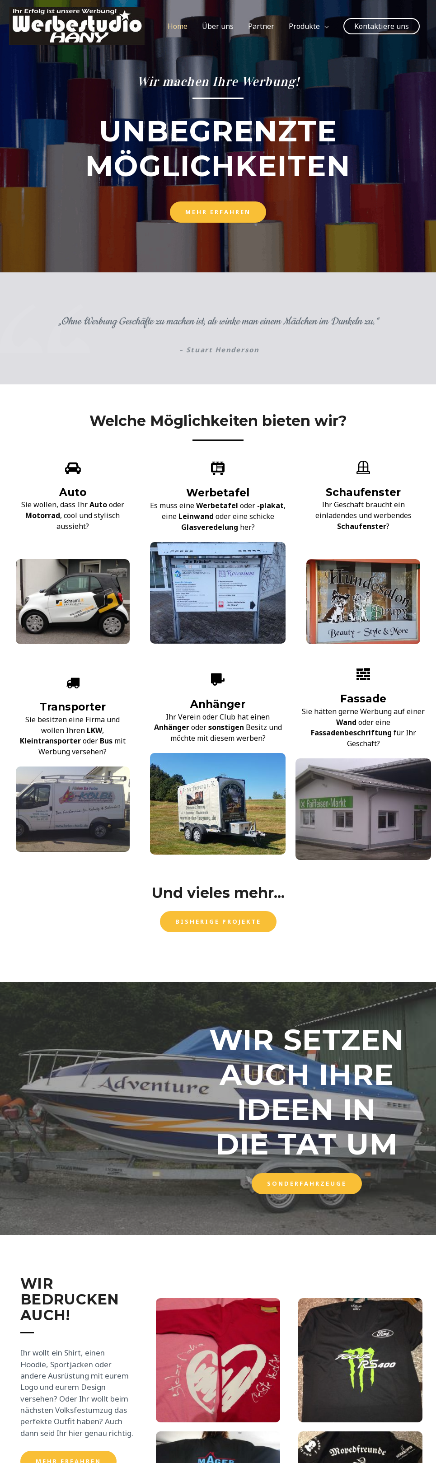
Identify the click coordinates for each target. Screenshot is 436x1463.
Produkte (304, 26)
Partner (261, 26)
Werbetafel (217, 492)
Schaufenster (363, 492)
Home (178, 26)
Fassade (363, 698)
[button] (218, 212)
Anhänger (218, 703)
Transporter (73, 706)
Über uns (218, 26)
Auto (73, 492)
